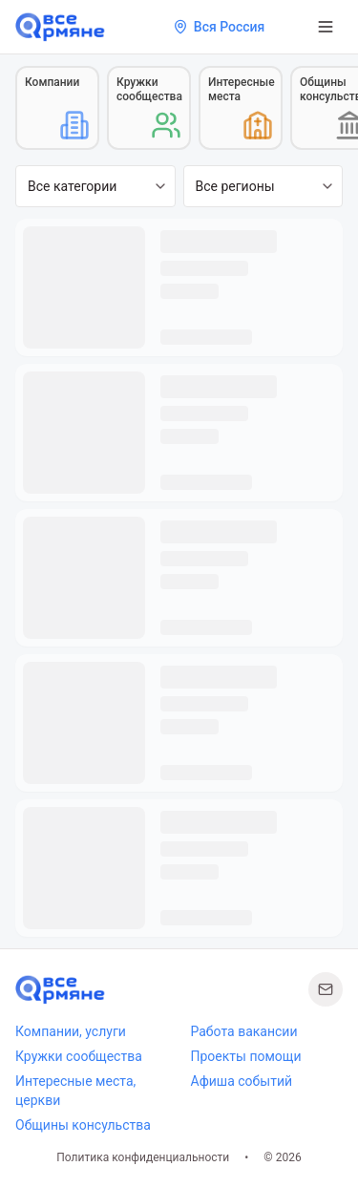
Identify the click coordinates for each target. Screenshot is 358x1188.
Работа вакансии (244, 1031)
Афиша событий (242, 1081)
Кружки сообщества (78, 1056)
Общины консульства (83, 1125)
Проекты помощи (246, 1056)
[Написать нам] (325, 989)
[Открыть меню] (325, 27)
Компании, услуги (70, 1031)
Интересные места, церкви (75, 1090)
